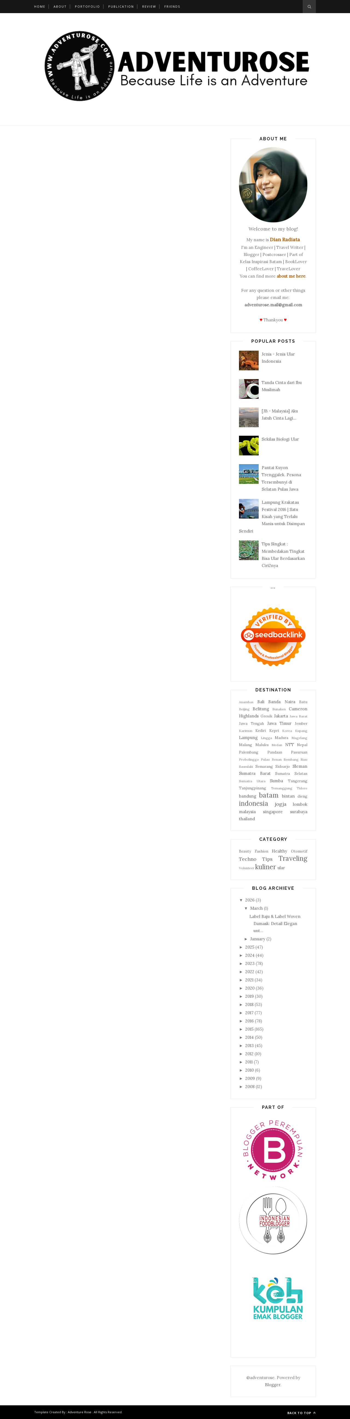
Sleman (300, 766)
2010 (249, 1070)
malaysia (247, 811)
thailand (247, 818)
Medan (277, 745)
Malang (245, 744)
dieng (302, 796)
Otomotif (299, 851)
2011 (249, 1062)
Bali (260, 701)
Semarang (264, 766)
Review (149, 6)
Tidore (302, 788)
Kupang (301, 731)
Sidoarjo (282, 766)
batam (269, 795)
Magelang (299, 738)
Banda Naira (281, 701)
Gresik (266, 716)
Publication (121, 6)
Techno (247, 859)
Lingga (266, 738)
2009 (250, 1078)
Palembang (248, 752)
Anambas (246, 702)
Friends (172, 6)
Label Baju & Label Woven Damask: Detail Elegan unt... (275, 924)
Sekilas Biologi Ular (280, 439)
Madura (281, 737)
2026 (250, 900)
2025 (249, 947)
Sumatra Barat (255, 773)
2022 (249, 971)
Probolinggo (249, 759)
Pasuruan (299, 752)
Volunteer (246, 868)
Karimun (245, 731)
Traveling (292, 858)
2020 (250, 988)
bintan (288, 796)
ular (281, 867)
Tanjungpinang (252, 788)
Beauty (245, 851)
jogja (281, 804)
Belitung (261, 708)
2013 (249, 1045)
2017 (249, 1012)
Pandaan (274, 752)
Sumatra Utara (252, 781)
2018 (249, 1004)
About (60, 6)
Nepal (302, 744)
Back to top (301, 1413)
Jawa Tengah (251, 723)
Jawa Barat (299, 716)
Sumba (276, 780)
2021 (249, 979)
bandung (247, 796)
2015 (249, 1029)
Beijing (244, 709)
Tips (267, 859)
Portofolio (87, 6)
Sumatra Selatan (291, 773)
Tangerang (297, 780)
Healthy (279, 851)
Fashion (261, 851)
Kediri (260, 730)
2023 (250, 963)
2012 (249, 1053)
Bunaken (279, 709)
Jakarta (281, 716)
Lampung (248, 737)
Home (39, 6)
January (257, 938)
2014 (249, 1037)
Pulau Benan (271, 759)
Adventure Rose (79, 1412)
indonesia (253, 803)
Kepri (274, 730)
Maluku (262, 744)
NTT (289, 744)
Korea (287, 731)
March (256, 908)
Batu (303, 701)
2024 (250, 955)
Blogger (272, 1384)
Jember (301, 723)
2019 (249, 996)
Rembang (291, 759)
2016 (249, 1020)
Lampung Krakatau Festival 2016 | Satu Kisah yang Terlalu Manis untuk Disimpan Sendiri (272, 517)
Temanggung (281, 788)
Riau (304, 759)
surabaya (298, 811)
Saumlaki (246, 766)
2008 (250, 1086)
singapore (273, 811)
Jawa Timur (279, 723)
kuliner (265, 867)
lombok (300, 804)
